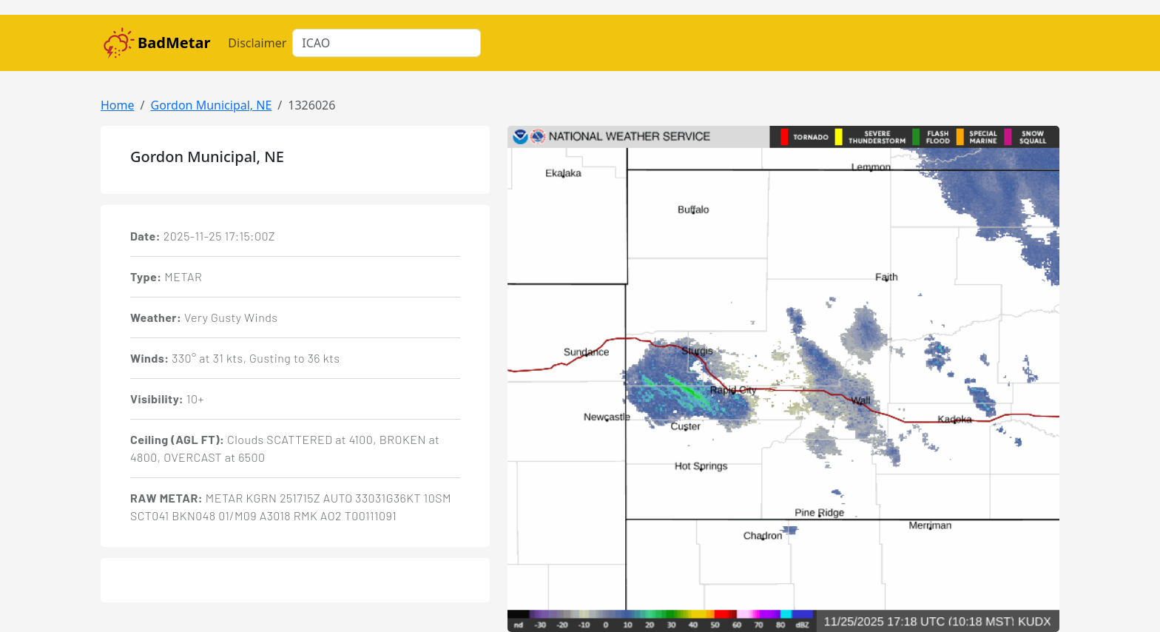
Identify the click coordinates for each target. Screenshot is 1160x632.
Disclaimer (257, 43)
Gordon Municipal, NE (211, 105)
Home (118, 105)
